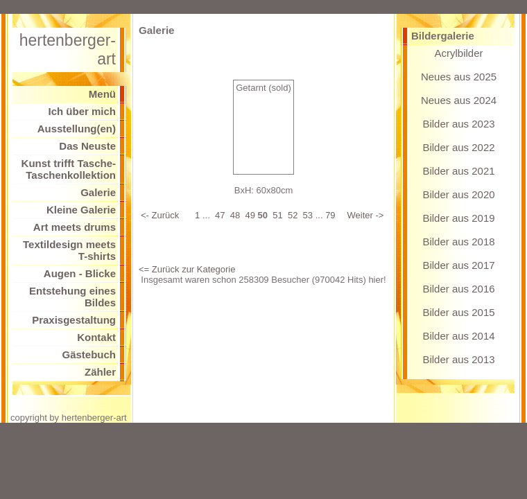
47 (220, 215)
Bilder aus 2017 (458, 265)
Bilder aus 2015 (458, 312)
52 (292, 215)
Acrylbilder (458, 53)
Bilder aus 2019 (458, 218)
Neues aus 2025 (458, 76)
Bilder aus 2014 (458, 336)
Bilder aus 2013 (458, 359)
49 (249, 215)
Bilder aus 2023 (458, 124)
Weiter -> (365, 215)
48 (235, 215)
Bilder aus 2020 (458, 194)
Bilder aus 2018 (458, 241)
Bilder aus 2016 (458, 289)
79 (330, 215)
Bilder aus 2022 (458, 147)
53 (308, 215)
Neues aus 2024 (458, 100)
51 (277, 215)
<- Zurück (160, 215)
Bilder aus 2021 (458, 171)
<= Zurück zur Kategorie (187, 269)
